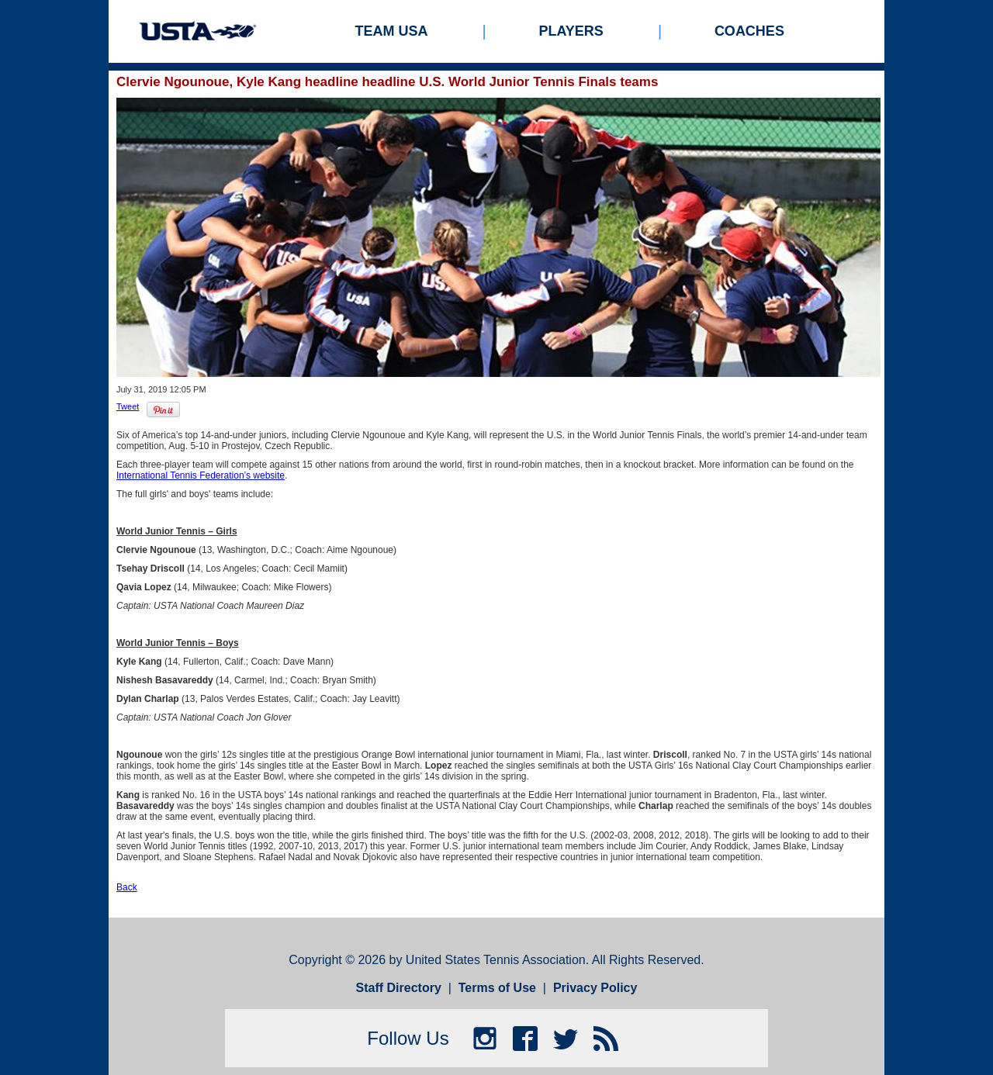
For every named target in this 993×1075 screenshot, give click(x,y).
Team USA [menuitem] (391, 31)
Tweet (127, 406)
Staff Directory (398, 987)
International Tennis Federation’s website (200, 475)
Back (126, 887)
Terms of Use (497, 987)
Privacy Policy (595, 987)
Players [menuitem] (571, 31)
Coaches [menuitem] (749, 31)
